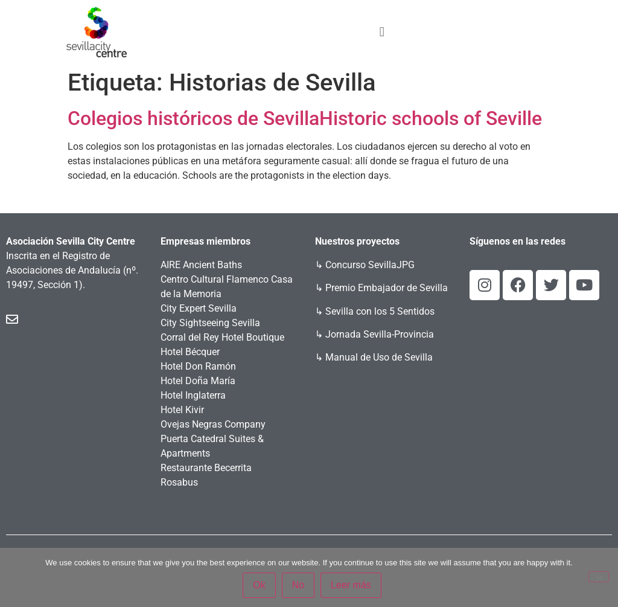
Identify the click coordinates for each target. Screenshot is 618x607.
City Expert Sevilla (199, 308)
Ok (259, 585)
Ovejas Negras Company (213, 424)
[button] (382, 32)
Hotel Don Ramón (198, 366)
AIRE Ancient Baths (201, 265)
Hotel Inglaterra (193, 395)
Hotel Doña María (198, 381)
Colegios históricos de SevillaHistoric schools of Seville (305, 118)
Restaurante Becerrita (206, 468)
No (298, 585)
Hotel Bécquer (190, 352)
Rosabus (179, 482)
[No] (598, 576)
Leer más (351, 585)
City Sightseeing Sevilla (210, 323)
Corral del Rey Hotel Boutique (222, 337)
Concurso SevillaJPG (370, 265)
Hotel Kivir (182, 410)
